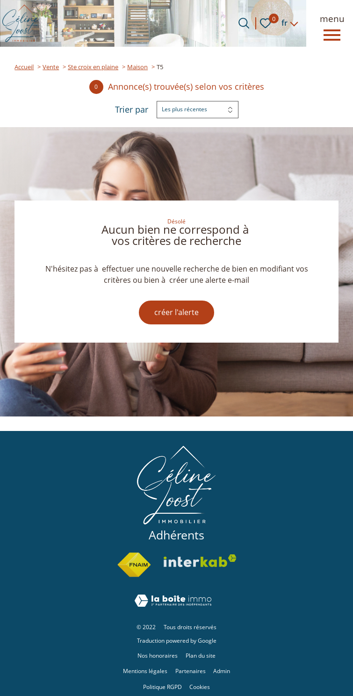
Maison (137, 67)
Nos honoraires (157, 656)
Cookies (199, 687)
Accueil (24, 67)
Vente (51, 67)
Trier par (131, 110)
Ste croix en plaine (93, 67)
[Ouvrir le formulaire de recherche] (244, 23)
